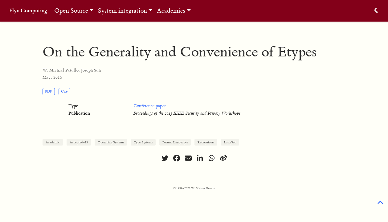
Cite (64, 91)
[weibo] (223, 158)
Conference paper (149, 106)
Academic (53, 142)
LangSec (230, 142)
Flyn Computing (28, 10)
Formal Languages (175, 142)
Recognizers (206, 142)
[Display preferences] (376, 10)
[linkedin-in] (200, 158)
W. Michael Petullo (61, 70)
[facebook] (176, 158)
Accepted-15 (79, 142)
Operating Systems (111, 142)
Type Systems (143, 142)
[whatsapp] (211, 158)
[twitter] (164, 158)
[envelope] (188, 158)
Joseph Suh (91, 70)
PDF (48, 91)
